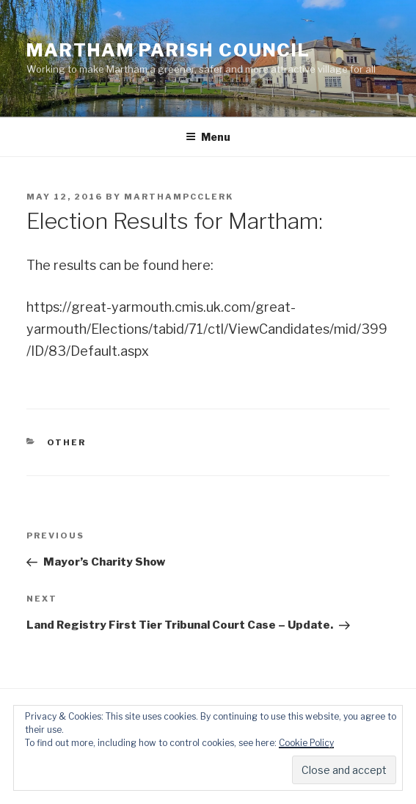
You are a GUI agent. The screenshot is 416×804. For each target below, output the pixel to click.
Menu (208, 137)
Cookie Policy (306, 742)
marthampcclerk (178, 196)
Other (67, 442)
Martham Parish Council (168, 50)
